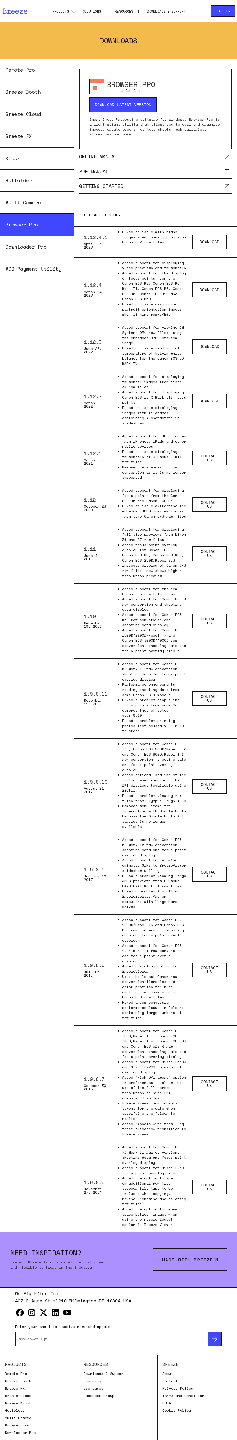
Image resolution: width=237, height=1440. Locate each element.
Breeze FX (18, 136)
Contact (170, 1381)
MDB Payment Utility (33, 268)
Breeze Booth (23, 91)
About (167, 1373)
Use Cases (93, 1388)
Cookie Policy (176, 1410)
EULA (166, 1403)
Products (61, 11)
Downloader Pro (26, 246)
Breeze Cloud (23, 114)
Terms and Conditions (184, 1395)
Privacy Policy (177, 1388)
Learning (92, 1381)
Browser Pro (21, 224)
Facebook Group (99, 1395)
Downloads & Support (166, 11)
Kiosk (12, 158)
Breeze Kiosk (18, 1403)
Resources (124, 11)
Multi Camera (23, 202)
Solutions (92, 11)
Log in (223, 11)
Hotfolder (18, 180)
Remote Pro (20, 69)
